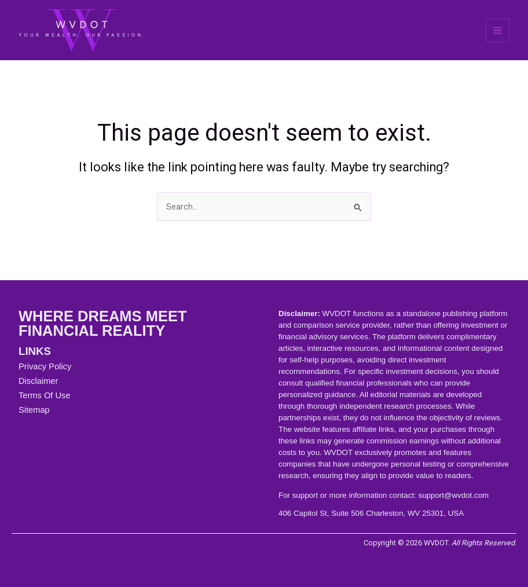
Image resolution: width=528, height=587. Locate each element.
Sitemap (34, 409)
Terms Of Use (45, 395)
